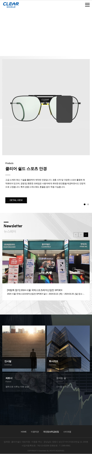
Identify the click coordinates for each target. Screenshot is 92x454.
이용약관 (35, 432)
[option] (46, 132)
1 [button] (84, 204)
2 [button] (88, 204)
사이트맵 (67, 432)
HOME (23, 432)
